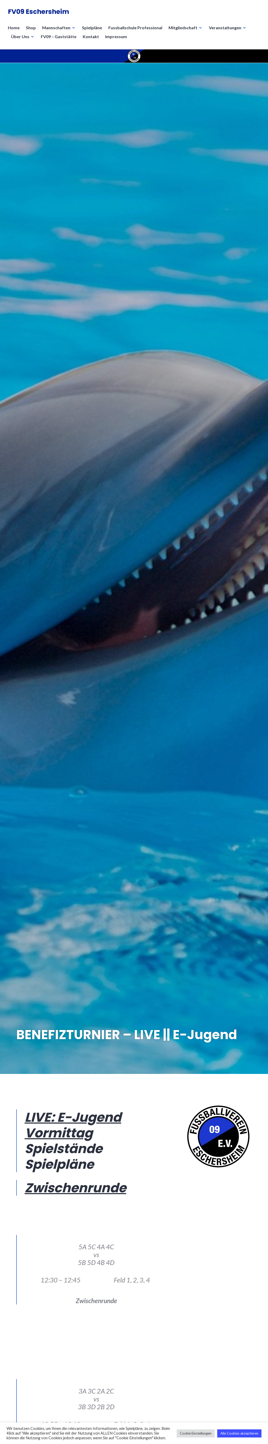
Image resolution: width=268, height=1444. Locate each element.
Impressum (116, 36)
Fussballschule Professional (135, 27)
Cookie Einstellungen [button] (195, 1433)
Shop (31, 27)
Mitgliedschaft (183, 27)
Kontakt (91, 36)
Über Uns (20, 36)
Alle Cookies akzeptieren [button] (239, 1433)
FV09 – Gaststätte (58, 36)
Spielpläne (92, 27)
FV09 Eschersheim (38, 11)
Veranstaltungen (225, 27)
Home (14, 27)
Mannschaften (56, 27)
